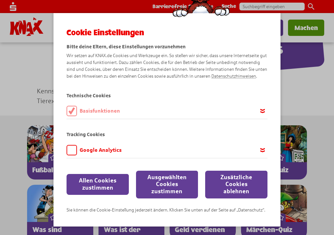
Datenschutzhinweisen (233, 76)
